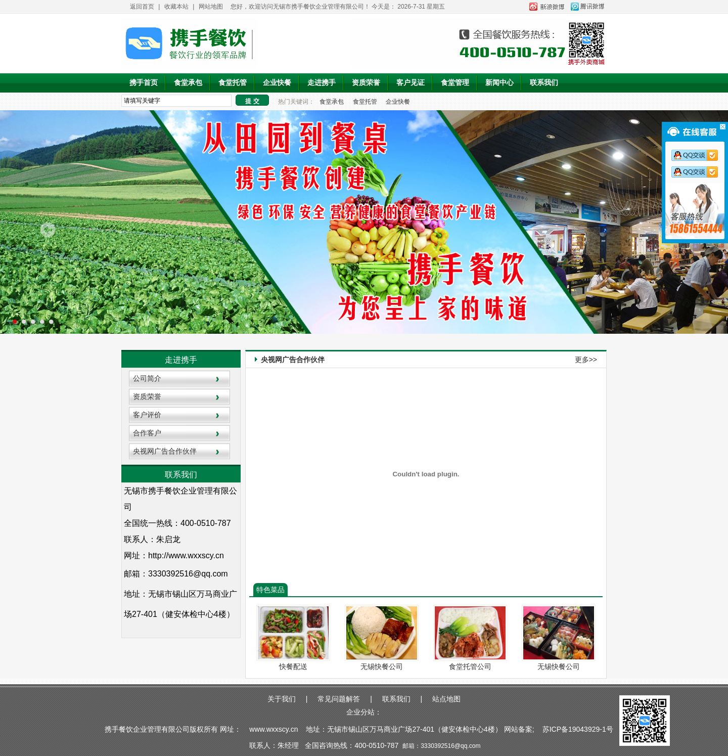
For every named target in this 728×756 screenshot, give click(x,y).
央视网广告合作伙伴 (165, 451)
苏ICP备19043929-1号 (578, 729)
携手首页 (143, 82)
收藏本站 (176, 6)
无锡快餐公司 (381, 666)
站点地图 (446, 699)
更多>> (586, 359)
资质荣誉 (366, 82)
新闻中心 (499, 82)
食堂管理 (455, 82)
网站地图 (211, 6)
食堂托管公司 (470, 666)
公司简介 (147, 378)
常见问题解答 (338, 699)
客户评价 (147, 415)
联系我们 (544, 82)
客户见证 (410, 82)
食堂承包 (188, 82)
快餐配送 (293, 666)
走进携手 (321, 82)
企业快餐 (277, 82)
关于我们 (281, 699)
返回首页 (142, 6)
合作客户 (147, 433)
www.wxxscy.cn (273, 729)
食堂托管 (232, 82)
